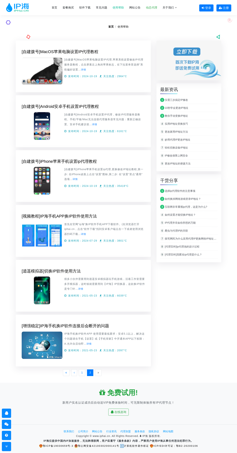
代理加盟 (125, 431)
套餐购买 (68, 7)
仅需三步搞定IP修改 (174, 99)
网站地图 (168, 431)
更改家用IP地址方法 (174, 131)
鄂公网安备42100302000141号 (95, 445)
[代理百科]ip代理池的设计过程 (179, 246)
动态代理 (151, 7)
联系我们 (69, 431)
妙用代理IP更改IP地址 (175, 139)
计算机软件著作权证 (135, 445)
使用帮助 (118, 7)
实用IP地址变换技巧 (174, 123)
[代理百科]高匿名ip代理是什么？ (181, 254)
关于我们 (170, 7)
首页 (54, 7)
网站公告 (135, 7)
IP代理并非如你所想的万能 (178, 222)
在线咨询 (118, 412)
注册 (224, 7)
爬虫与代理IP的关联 (174, 230)
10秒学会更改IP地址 (174, 107)
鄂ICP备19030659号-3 (53, 445)
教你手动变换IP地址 (174, 115)
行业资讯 (111, 431)
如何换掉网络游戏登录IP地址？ (180, 198)
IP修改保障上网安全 (174, 155)
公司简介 (83, 431)
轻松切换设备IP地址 (174, 147)
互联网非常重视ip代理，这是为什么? (183, 206)
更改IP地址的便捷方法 (175, 163)
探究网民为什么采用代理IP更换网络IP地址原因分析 (192, 238)
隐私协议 (154, 431)
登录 (206, 7)
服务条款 (140, 431)
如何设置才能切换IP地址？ (178, 214)
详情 (83, 69)
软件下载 (85, 7)
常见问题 (101, 7)
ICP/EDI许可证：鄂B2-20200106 (176, 445)
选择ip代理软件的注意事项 (177, 190)
